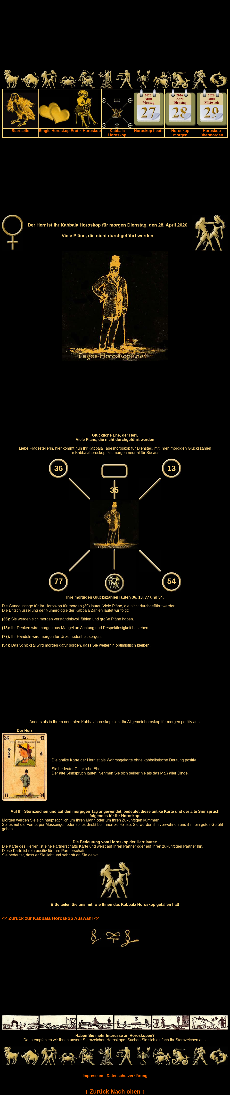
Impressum (92, 1076)
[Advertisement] (115, 36)
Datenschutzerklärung (127, 1076)
